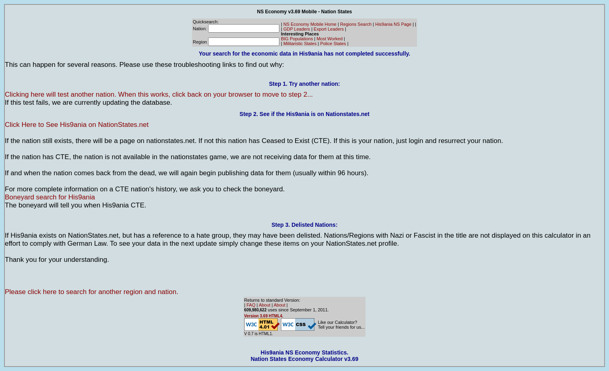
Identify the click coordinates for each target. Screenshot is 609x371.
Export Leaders (329, 29)
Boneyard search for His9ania (50, 197)
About (264, 305)
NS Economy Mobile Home (309, 24)
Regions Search (356, 24)
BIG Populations (297, 38)
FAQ (251, 305)
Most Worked (329, 38)
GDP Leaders (296, 29)
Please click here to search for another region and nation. (91, 292)
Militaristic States (300, 43)
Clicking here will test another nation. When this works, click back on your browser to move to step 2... (159, 94)
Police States (333, 43)
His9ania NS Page (393, 24)
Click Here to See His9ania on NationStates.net (77, 125)
